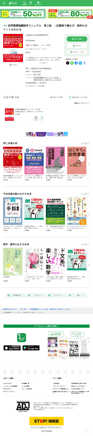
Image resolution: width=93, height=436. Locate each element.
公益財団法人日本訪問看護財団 (35, 35)
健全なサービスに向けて (78, 386)
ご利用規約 (56, 383)
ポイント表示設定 (27, 389)
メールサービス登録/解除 (10, 386)
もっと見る (84, 143)
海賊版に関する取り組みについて (62, 392)
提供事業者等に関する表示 (78, 383)
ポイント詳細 (45, 45)
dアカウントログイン (9, 391)
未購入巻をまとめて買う (80, 97)
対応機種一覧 (25, 383)
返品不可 (28, 52)
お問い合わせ (7, 389)
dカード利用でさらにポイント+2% (35, 49)
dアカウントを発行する (39, 427)
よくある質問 (25, 386)
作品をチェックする (78, 52)
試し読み (14, 64)
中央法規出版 (36, 71)
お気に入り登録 (57, 97)
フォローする (48, 35)
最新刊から (85, 103)
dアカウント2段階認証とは (60, 389)
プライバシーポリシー (59, 386)
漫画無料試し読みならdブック (10, 309)
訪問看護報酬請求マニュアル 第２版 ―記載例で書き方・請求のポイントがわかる (29, 110)
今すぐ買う (78, 39)
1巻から (77, 103)
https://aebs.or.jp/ (39, 409)
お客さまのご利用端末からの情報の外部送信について (80, 392)
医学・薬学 (37, 74)
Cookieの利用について (77, 389)
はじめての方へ (7, 383)
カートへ (79, 46)
